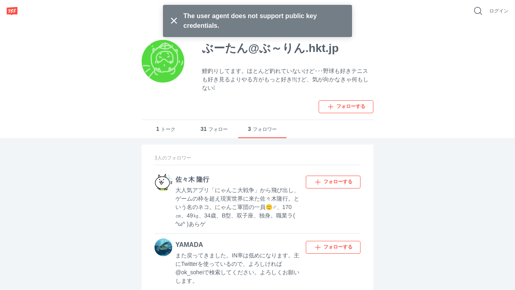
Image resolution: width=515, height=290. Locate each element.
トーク (165, 129)
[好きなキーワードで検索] (478, 11)
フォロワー (262, 129)
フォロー (214, 129)
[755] (12, 11)
